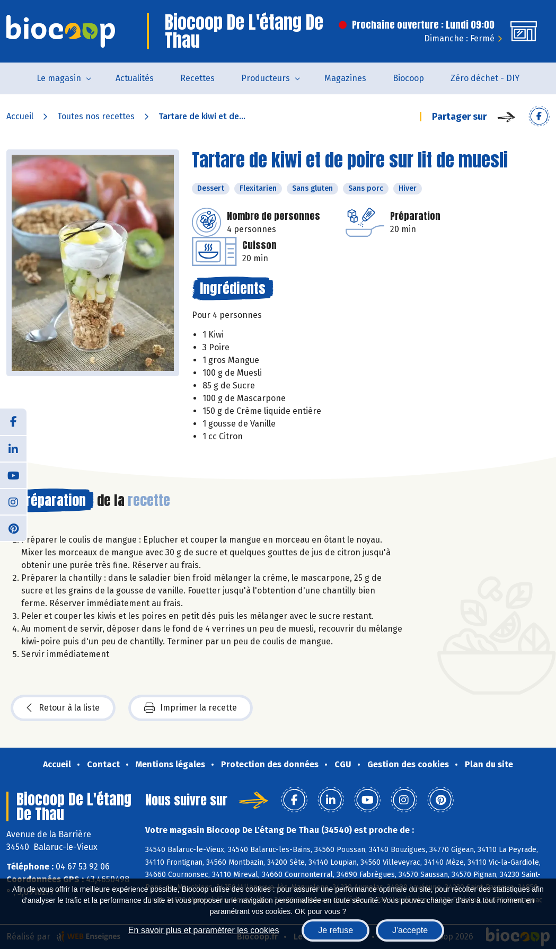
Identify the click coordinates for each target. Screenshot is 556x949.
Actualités (135, 78)
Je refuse (335, 930)
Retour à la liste (63, 708)
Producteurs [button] (265, 78)
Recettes (197, 78)
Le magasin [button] (59, 78)
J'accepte (410, 930)
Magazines (345, 78)
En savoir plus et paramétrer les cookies (203, 930)
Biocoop (408, 78)
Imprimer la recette (190, 708)
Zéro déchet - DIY (485, 78)
